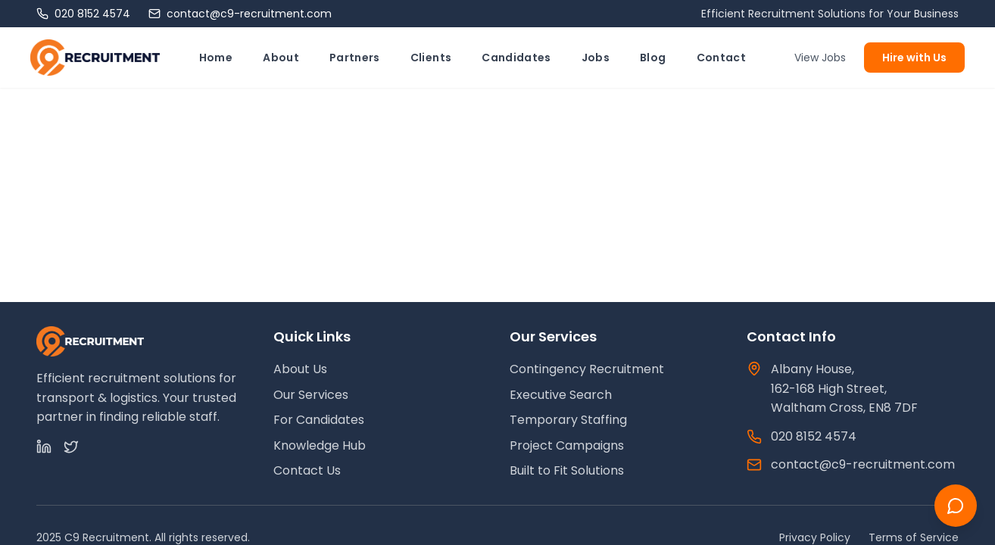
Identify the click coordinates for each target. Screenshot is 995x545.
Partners (354, 57)
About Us (300, 369)
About (281, 57)
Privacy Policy (814, 537)
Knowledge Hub (319, 445)
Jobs (596, 57)
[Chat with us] (955, 505)
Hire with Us (914, 57)
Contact (721, 57)
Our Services (310, 394)
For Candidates (318, 419)
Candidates (516, 57)
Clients (430, 57)
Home (215, 57)
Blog (653, 57)
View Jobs (820, 57)
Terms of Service (914, 537)
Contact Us (307, 470)
